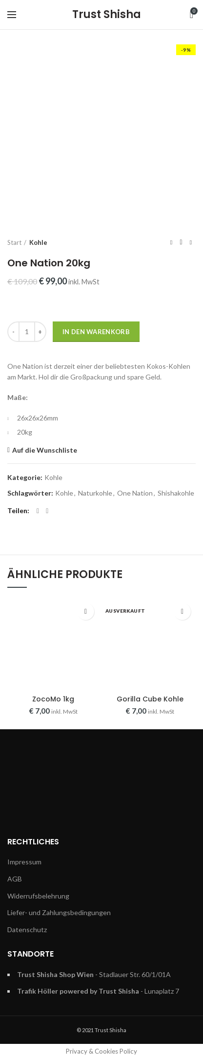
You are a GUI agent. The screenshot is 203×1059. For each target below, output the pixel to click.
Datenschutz (27, 929)
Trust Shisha (106, 14)
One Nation (135, 493)
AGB (14, 879)
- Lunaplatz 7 (98, 991)
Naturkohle (95, 493)
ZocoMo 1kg (53, 699)
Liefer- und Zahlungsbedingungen (59, 912)
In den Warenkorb (96, 332)
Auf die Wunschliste (44, 450)
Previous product (171, 242)
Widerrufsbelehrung (38, 896)
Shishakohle (176, 493)
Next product (191, 242)
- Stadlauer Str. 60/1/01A (94, 974)
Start (14, 242)
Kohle (38, 242)
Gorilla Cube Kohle (150, 699)
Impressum (24, 862)
